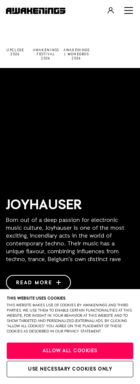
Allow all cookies (70, 351)
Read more (38, 282)
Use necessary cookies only (70, 369)
